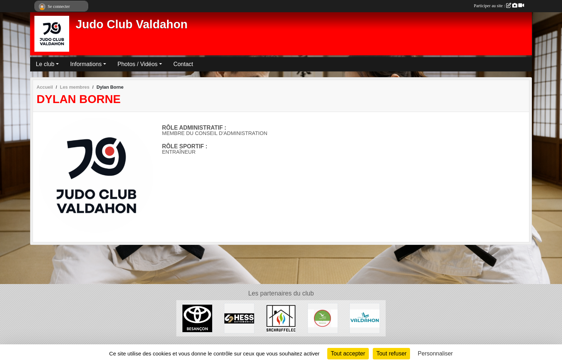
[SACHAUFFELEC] (281, 318)
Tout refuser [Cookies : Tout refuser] (391, 353)
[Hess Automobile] (239, 318)
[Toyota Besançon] (197, 318)
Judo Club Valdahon (131, 24)
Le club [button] (45, 64)
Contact (183, 64)
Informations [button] (86, 64)
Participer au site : (499, 5)
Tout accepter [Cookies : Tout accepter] (348, 353)
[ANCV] (323, 318)
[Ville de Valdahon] (364, 318)
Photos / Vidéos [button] (138, 64)
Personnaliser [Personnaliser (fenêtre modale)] (435, 353)
